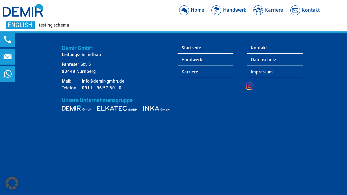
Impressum (262, 71)
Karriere (190, 71)
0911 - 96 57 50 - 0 (101, 87)
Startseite (191, 47)
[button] (12, 183)
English (20, 24)
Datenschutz (263, 59)
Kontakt (259, 47)
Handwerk (192, 59)
